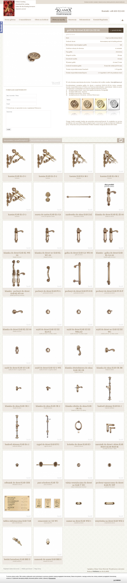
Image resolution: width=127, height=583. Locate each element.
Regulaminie (52, 578)
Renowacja (80, 20)
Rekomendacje (93, 20)
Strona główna (10, 20)
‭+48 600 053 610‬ (117, 11)
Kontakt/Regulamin (110, 20)
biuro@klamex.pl (116, 87)
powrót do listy (116, 35)
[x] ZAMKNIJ (117, 580)
